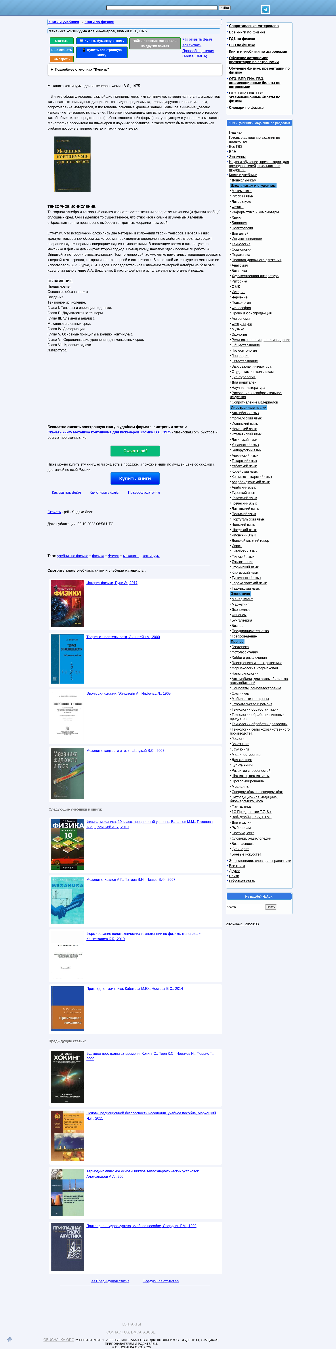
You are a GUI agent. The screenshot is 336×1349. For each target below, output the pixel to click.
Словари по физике (246, 107)
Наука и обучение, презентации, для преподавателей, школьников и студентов (259, 166)
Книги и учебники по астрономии (258, 51)
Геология (239, 739)
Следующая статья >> (161, 1281)
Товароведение (244, 636)
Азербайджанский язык (251, 482)
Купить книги (135, 478)
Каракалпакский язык (249, 583)
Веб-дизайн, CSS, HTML (251, 817)
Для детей (240, 233)
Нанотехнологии (245, 673)
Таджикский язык (246, 588)
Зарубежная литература (251, 366)
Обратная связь (242, 881)
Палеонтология (244, 350)
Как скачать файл (66, 492)
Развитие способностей (251, 770)
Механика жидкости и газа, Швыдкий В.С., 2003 (125, 750)
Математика (242, 191)
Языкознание (242, 562)
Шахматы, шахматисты (250, 776)
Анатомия (240, 265)
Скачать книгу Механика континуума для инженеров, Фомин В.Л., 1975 (109, 432)
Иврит (237, 546)
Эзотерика (240, 647)
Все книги (237, 866)
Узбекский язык (244, 466)
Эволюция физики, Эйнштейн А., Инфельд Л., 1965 (128, 693)
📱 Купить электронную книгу (102, 52)
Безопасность (243, 844)
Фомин (113, 556)
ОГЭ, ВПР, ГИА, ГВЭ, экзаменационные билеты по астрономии (254, 83)
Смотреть (62, 59)
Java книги (240, 749)
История (238, 292)
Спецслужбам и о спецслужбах (257, 792)
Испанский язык (245, 423)
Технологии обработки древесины (259, 724)
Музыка (238, 329)
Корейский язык (245, 471)
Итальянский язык (247, 434)
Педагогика (241, 255)
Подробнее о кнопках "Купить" (82, 69)
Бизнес (237, 626)
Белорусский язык (246, 450)
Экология (239, 334)
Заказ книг (240, 744)
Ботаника (239, 271)
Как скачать (191, 45)
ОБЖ (236, 287)
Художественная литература (255, 276)
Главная (235, 132)
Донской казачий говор (250, 540)
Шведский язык (244, 530)
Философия (241, 308)
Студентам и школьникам (253, 372)
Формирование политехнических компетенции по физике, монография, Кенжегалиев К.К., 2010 (144, 936)
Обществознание (246, 345)
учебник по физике (72, 556)
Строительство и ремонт (252, 704)
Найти (234, 876)
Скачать (62, 41)
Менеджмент (242, 599)
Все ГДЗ (235, 146)
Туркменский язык (246, 578)
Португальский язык (248, 519)
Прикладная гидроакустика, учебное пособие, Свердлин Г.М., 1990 (141, 1226)
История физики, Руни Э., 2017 (111, 583)
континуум (151, 556)
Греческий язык (244, 503)
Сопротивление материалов (254, 26)
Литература (241, 201)
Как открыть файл (197, 39)
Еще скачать (61, 50)
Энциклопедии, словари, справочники (260, 861)
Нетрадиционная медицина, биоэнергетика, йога (254, 799)
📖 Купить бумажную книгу (101, 41)
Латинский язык (244, 439)
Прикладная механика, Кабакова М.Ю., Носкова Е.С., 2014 (134, 988)
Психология (241, 302)
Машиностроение (246, 754)
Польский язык (244, 514)
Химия (237, 217)
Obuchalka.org (59, 1340)
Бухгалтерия (242, 620)
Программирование (248, 781)
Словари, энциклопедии (251, 838)
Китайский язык (244, 551)
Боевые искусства (246, 854)
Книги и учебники (243, 175)
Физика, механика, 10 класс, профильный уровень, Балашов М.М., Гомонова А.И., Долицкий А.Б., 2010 (149, 824)
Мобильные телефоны (250, 699)
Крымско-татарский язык (252, 477)
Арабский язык (244, 487)
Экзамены (237, 157)
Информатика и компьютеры (255, 212)
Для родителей (244, 382)
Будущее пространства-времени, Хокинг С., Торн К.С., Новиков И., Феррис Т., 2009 (150, 1056)
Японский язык (244, 535)
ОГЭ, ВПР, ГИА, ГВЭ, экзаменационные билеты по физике (254, 97)
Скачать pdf (135, 451)
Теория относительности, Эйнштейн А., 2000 (123, 637)
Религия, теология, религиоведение (261, 340)
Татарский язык (244, 461)
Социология (241, 249)
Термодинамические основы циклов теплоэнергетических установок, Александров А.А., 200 (143, 1173)
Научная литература (248, 388)
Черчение (240, 297)
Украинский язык (245, 445)
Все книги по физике (247, 32)
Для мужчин (241, 822)
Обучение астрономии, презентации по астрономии (254, 60)
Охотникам (241, 693)
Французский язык (247, 418)
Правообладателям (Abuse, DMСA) (198, 53)
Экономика (241, 610)
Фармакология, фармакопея (255, 668)
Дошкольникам (244, 180)
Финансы (239, 615)
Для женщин (242, 760)
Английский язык (245, 413)
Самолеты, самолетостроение (256, 688)
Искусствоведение (247, 239)
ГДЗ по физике (242, 39)
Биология (239, 223)
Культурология (244, 377)
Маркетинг (240, 604)
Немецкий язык (244, 429)
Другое (234, 871)
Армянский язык (245, 455)
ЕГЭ (232, 152)
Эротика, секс (243, 833)
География (240, 356)
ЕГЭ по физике (242, 45)
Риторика (239, 281)
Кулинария (240, 849)
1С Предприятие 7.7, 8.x (251, 812)
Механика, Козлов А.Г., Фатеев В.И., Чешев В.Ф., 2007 (130, 879)
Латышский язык (245, 509)
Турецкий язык (243, 493)
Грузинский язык (245, 567)
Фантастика (241, 806)
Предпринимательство (250, 631)
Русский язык (242, 196)
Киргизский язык (245, 572)
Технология (241, 244)
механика (131, 556)
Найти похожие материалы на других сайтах (155, 43)
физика (98, 556)
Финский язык (243, 556)
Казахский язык (244, 498)
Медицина (240, 786)
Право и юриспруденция (252, 313)
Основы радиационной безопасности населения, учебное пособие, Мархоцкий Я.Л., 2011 (151, 1115)
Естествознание (245, 361)
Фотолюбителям (245, 652)
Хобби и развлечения (249, 657)
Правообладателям (144, 492)
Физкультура (242, 324)
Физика (238, 207)
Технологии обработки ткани (255, 709)
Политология (242, 228)
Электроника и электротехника (257, 663)
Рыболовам (241, 828)
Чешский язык (243, 524)
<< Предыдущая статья (110, 1281)
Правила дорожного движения (256, 260)
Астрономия (242, 318)
